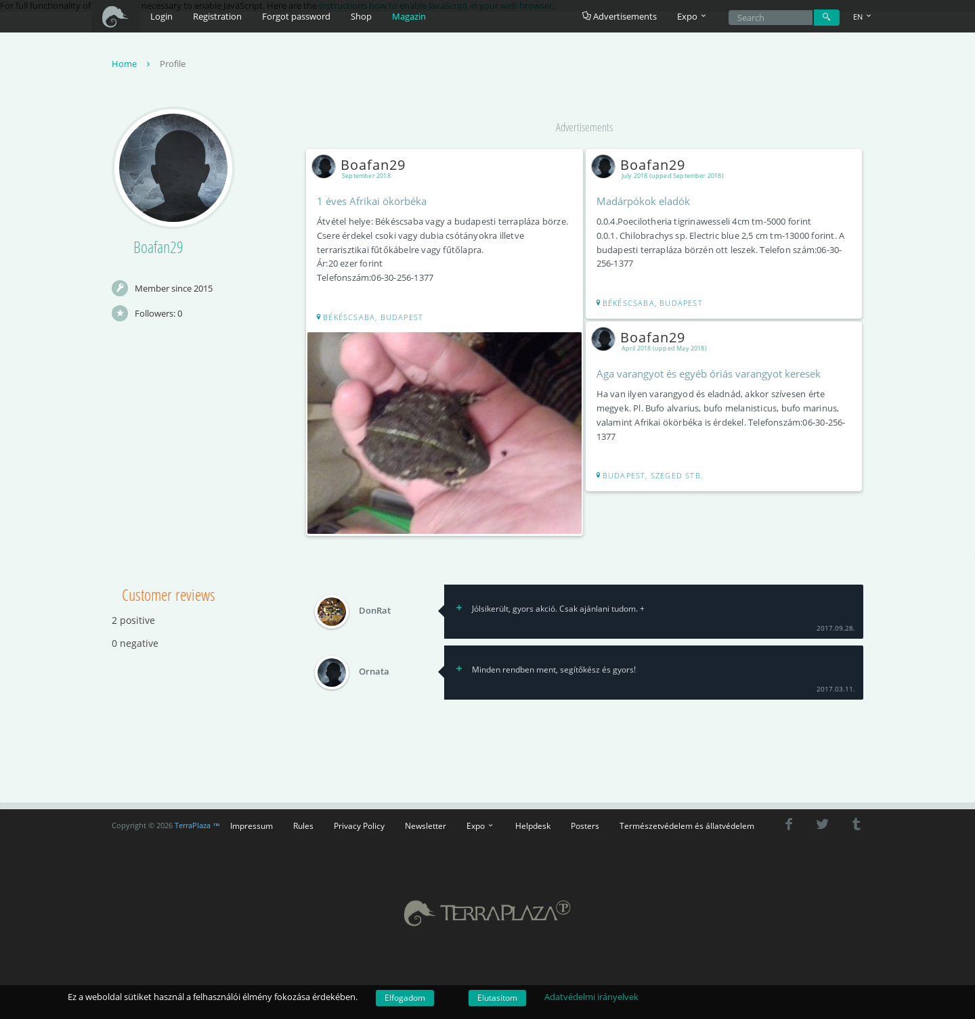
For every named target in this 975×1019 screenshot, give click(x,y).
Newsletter (425, 825)
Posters (585, 825)
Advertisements (619, 16)
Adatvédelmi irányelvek (591, 997)
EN (863, 17)
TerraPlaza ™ (197, 825)
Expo (481, 825)
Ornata (374, 672)
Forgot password (296, 16)
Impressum (251, 825)
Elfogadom (405, 997)
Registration (217, 16)
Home (132, 64)
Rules (303, 825)
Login (161, 16)
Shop (361, 16)
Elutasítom (497, 997)
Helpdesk (532, 825)
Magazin (409, 16)
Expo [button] (692, 16)
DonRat (375, 611)
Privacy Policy (359, 825)
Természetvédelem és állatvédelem (687, 825)
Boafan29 (361, 165)
